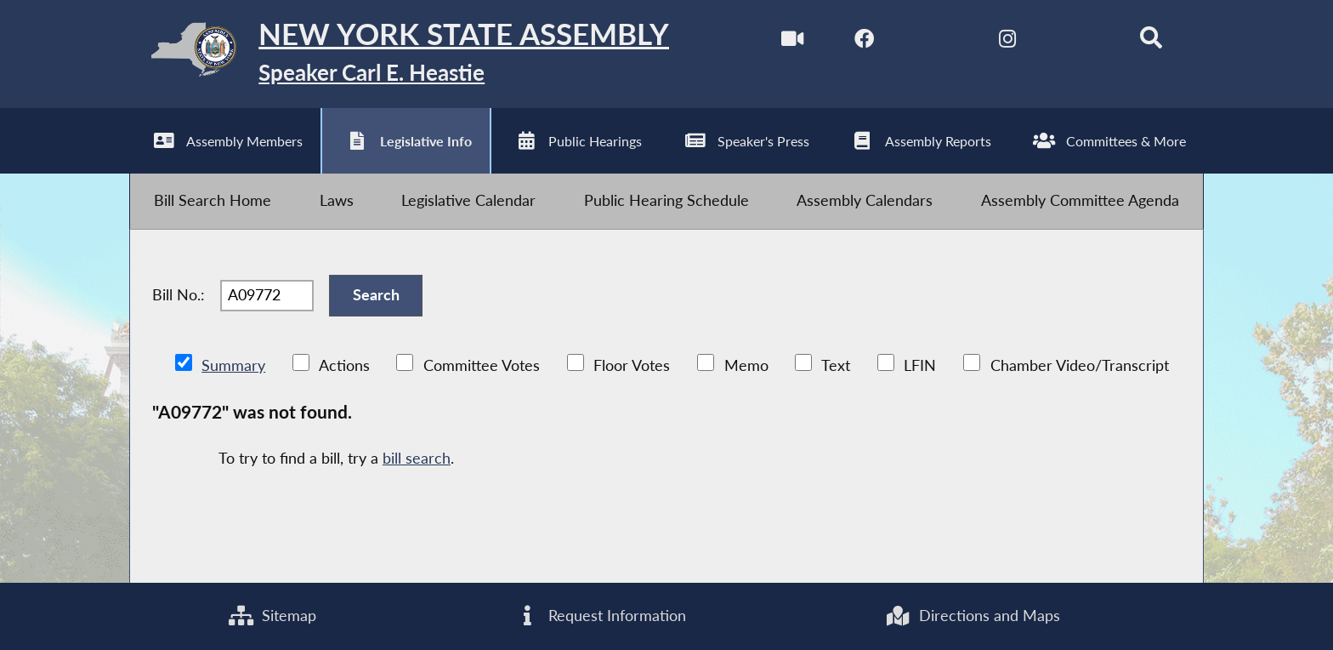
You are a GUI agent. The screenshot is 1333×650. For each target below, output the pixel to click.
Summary (233, 365)
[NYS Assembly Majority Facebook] (864, 41)
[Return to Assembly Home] (399, 54)
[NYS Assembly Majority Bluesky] (1079, 41)
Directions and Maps (972, 615)
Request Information (600, 615)
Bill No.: (178, 295)
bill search (417, 458)
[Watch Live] (792, 41)
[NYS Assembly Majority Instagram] (1008, 41)
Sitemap (272, 615)
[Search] (1151, 41)
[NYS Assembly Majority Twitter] (935, 41)
